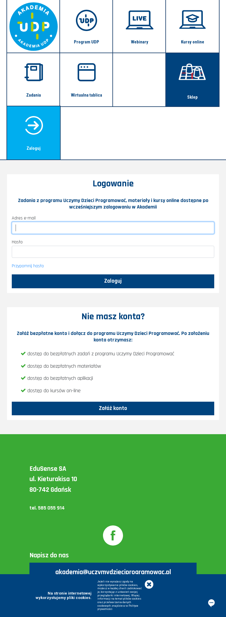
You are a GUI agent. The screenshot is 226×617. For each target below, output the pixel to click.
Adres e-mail (24, 218)
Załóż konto (113, 408)
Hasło (17, 242)
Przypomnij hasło (28, 266)
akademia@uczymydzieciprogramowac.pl (113, 572)
